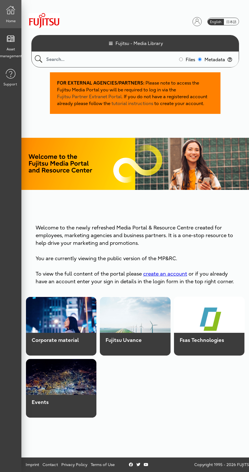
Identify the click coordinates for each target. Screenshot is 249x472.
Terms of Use (103, 464)
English (215, 22)
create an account (165, 273)
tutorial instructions (132, 103)
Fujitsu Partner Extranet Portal (89, 96)
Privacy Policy (74, 464)
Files (190, 59)
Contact (50, 464)
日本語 (231, 22)
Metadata (218, 59)
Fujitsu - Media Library (139, 43)
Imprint (32, 464)
